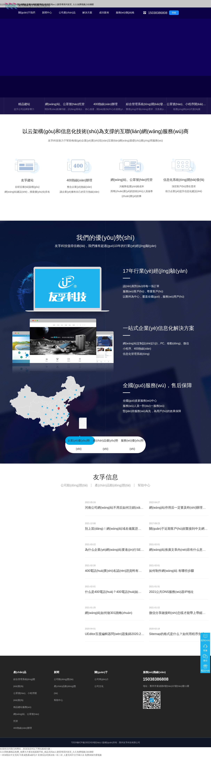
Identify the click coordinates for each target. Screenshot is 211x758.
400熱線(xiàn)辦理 (22, 729)
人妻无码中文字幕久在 (73, 756)
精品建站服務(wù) (22, 708)
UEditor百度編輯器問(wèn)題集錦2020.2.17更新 (118, 635)
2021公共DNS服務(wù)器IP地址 (171, 593)
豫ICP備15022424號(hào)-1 (90, 744)
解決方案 (87, 12)
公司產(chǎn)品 (67, 12)
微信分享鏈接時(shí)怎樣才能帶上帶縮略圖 (179, 614)
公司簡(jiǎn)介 (101, 680)
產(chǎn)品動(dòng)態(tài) (113, 486)
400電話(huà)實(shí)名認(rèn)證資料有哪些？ (116, 572)
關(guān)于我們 (26, 12)
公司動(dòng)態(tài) (74, 486)
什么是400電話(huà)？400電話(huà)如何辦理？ (118, 593)
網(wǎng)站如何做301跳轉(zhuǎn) (108, 614)
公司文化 (98, 687)
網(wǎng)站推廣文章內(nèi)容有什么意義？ (179, 551)
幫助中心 (144, 486)
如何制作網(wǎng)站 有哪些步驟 (171, 572)
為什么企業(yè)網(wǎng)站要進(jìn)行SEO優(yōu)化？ (122, 551)
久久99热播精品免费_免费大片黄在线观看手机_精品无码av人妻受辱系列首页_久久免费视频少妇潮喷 (47, 753)
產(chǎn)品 (19, 673)
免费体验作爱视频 (93, 756)
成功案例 (104, 12)
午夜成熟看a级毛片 (28, 756)
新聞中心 (47, 12)
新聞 (56, 673)
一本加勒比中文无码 (9, 756)
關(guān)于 (101, 673)
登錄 (174, 12)
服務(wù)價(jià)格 (125, 12)
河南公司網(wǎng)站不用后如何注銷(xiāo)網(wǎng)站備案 (125, 509)
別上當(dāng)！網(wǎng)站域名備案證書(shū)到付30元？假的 (127, 530)
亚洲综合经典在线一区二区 (50, 756)
